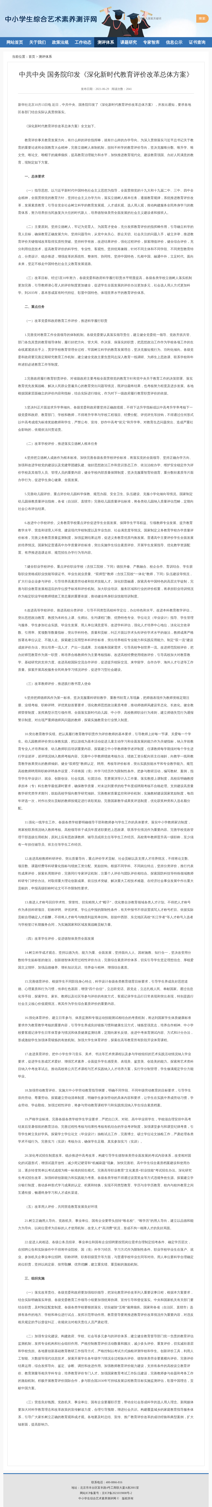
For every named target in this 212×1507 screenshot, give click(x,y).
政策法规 (60, 42)
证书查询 (197, 42)
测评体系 (106, 42)
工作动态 (83, 42)
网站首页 (14, 42)
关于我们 (37, 42)
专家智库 (151, 42)
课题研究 (128, 42)
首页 (32, 56)
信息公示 (174, 42)
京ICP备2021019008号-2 (117, 1493)
